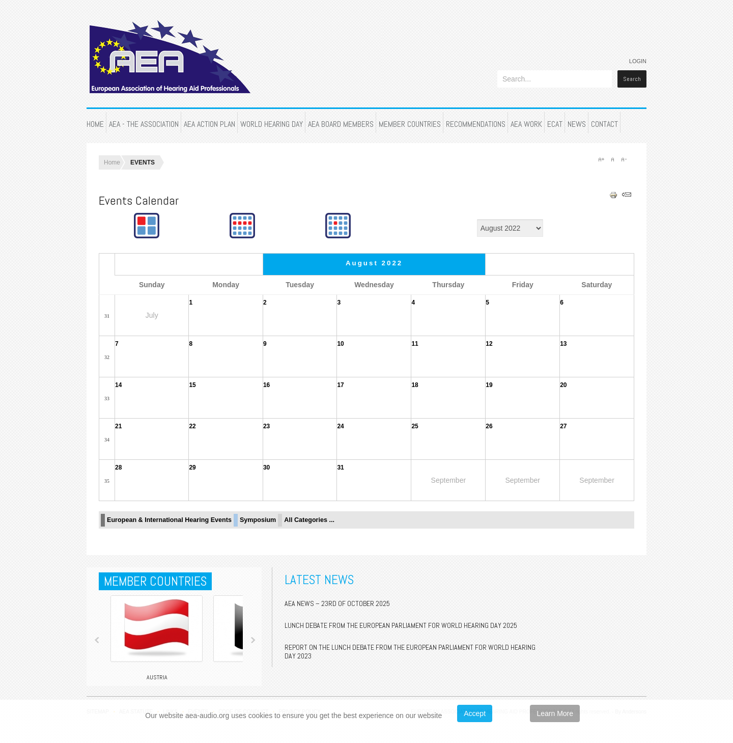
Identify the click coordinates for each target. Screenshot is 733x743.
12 (489, 343)
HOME (95, 124)
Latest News (319, 580)
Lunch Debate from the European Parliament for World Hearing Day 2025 (401, 625)
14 (118, 385)
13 (563, 343)
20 (563, 385)
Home (112, 162)
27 (563, 426)
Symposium (258, 520)
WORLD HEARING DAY (271, 124)
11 (414, 343)
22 (192, 426)
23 (266, 426)
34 (106, 440)
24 (340, 426)
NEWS (577, 124)
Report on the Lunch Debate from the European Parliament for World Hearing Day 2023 (410, 652)
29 (192, 467)
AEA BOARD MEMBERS (341, 124)
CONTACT (604, 124)
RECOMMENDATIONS (475, 124)
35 (106, 481)
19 (489, 385)
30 (266, 467)
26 (489, 426)
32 (106, 357)
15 (192, 385)
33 (106, 398)
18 (414, 385)
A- (623, 159)
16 (266, 385)
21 (118, 426)
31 (106, 316)
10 (340, 343)
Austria (157, 677)
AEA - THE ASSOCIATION (144, 124)
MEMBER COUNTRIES (410, 124)
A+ (601, 159)
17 (340, 385)
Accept (475, 713)
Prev (97, 640)
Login (637, 61)
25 (414, 426)
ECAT (554, 124)
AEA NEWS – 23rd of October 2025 (337, 603)
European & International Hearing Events (169, 520)
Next (253, 640)
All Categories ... (309, 520)
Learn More (555, 713)
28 (118, 467)
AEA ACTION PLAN (209, 124)
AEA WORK (526, 124)
